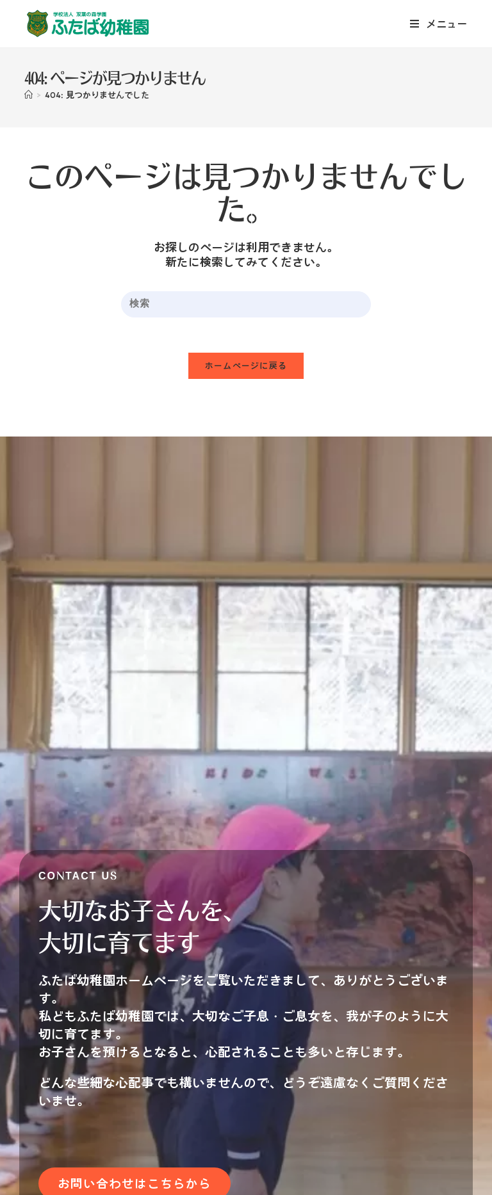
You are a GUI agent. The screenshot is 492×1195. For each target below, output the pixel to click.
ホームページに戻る (246, 369)
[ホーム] (28, 95)
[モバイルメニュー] (439, 23)
